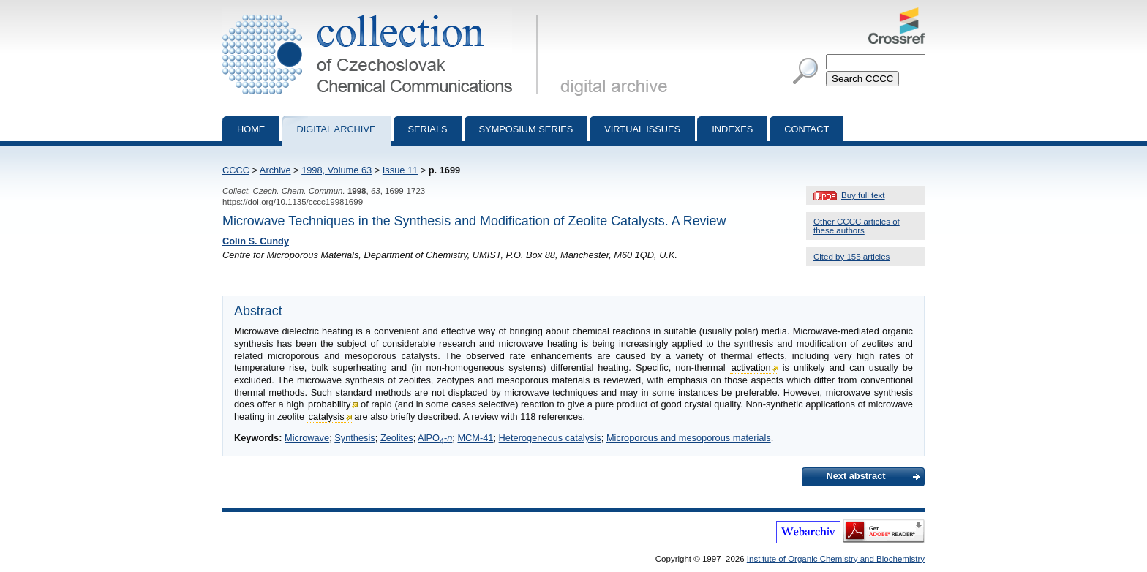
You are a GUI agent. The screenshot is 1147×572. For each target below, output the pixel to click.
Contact (806, 129)
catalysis (327, 416)
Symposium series (526, 129)
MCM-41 (475, 437)
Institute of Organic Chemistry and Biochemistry (836, 558)
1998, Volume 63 (336, 170)
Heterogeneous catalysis (550, 437)
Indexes (732, 129)
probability (329, 404)
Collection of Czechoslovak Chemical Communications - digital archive (383, 13)
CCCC (235, 170)
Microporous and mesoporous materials (688, 437)
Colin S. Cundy (255, 241)
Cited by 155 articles (851, 256)
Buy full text (863, 195)
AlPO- (435, 437)
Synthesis (354, 437)
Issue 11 (400, 170)
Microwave (307, 437)
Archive (275, 170)
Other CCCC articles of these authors (856, 226)
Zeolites (396, 437)
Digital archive (335, 129)
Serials (428, 129)
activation (751, 367)
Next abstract (855, 475)
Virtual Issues (642, 129)
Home (251, 129)
